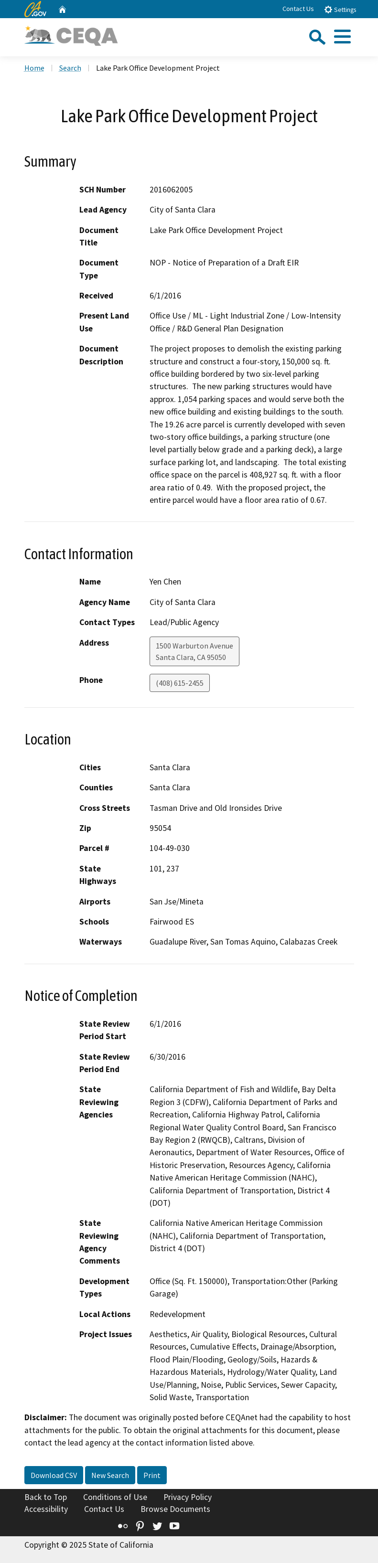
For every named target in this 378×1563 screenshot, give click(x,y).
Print (152, 1475)
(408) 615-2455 (180, 683)
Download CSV (54, 1475)
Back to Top (45, 1497)
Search (70, 68)
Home (34, 68)
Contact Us (298, 8)
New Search (110, 1475)
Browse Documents (175, 1509)
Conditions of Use (115, 1497)
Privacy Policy (187, 1497)
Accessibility (46, 1509)
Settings (340, 9)
